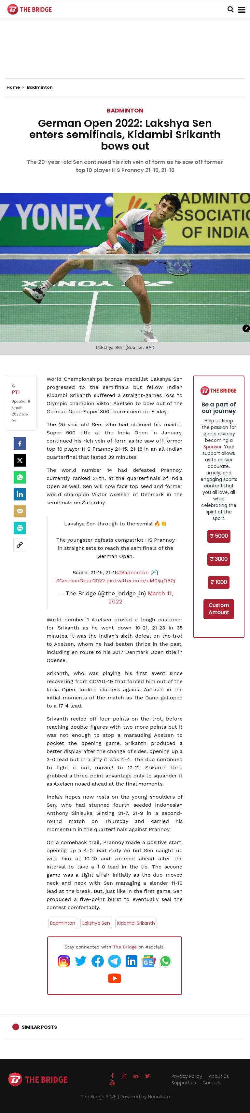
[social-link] (19, 544)
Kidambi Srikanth (136, 923)
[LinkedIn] (19, 494)
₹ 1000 (219, 582)
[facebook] (19, 443)
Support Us (184, 1083)
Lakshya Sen (96, 923)
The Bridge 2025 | (100, 1096)
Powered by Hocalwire (145, 1096)
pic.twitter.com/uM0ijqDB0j (140, 580)
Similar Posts (39, 1027)
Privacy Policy (187, 1076)
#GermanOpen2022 (80, 580)
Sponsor (212, 447)
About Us (219, 1076)
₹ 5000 (219, 536)
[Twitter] (19, 460)
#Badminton (133, 572)
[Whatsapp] (19, 477)
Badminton (125, 110)
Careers (211, 1083)
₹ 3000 (219, 559)
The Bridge (125, 946)
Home (15, 87)
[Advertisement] (125, 58)
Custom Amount (219, 609)
